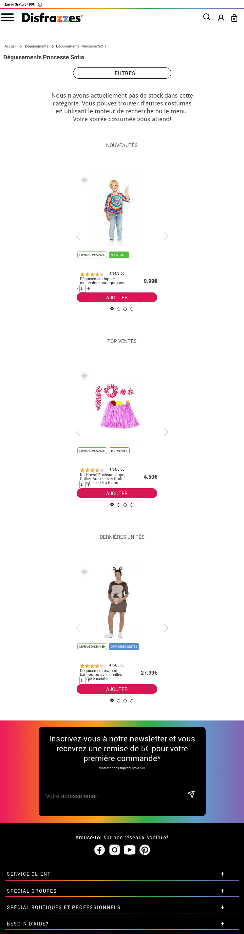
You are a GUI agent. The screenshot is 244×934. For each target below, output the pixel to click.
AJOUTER (117, 297)
